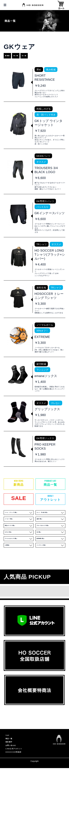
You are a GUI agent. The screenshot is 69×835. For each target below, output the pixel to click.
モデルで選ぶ (19, 579)
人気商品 (19, 599)
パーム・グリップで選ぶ (19, 548)
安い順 (40, 55)
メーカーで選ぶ (19, 558)
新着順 (10, 55)
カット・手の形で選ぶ (51, 548)
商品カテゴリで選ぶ (19, 568)
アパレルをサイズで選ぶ (19, 589)
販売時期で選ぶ (51, 589)
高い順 (25, 55)
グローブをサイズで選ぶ (51, 568)
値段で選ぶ (51, 558)
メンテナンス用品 (51, 599)
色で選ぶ (51, 579)
